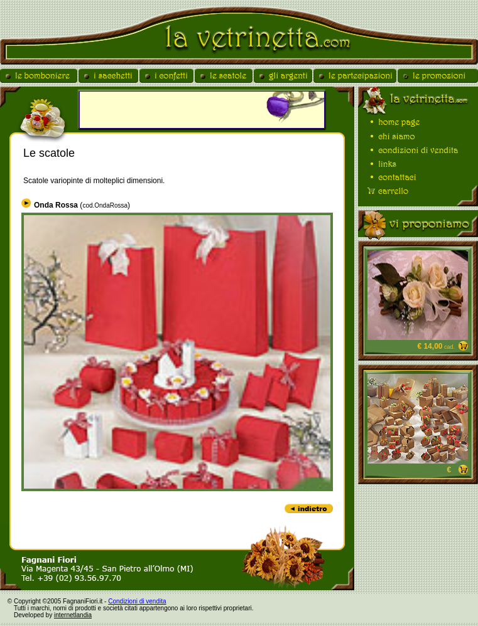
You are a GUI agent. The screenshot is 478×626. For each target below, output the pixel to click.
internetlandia (73, 615)
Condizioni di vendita (137, 601)
